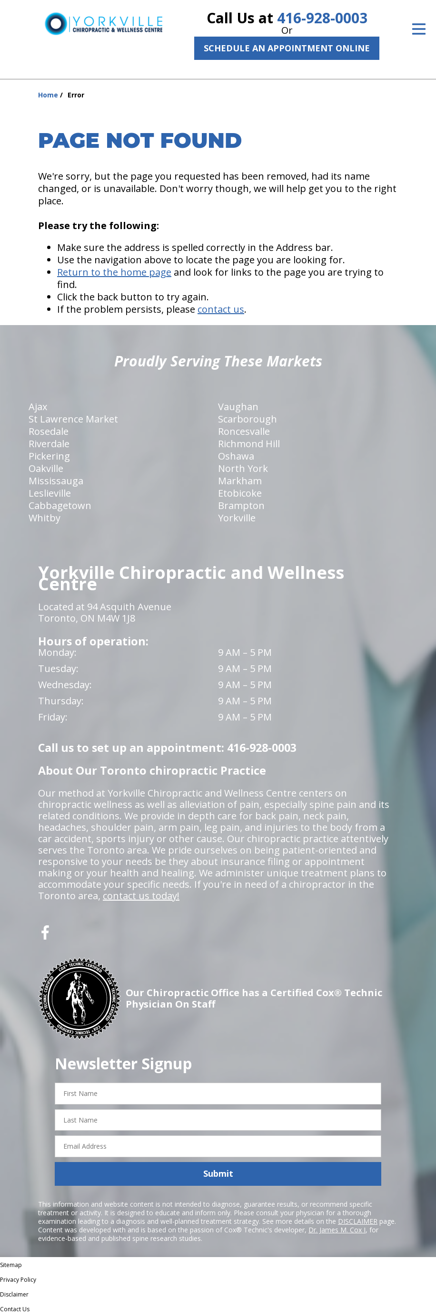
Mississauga (56, 480)
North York (243, 468)
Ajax (38, 406)
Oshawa (236, 456)
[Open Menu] (418, 29)
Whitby (44, 517)
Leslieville (50, 493)
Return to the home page (114, 272)
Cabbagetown (60, 505)
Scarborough (247, 419)
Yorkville (237, 517)
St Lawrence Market (73, 419)
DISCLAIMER (357, 1221)
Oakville (46, 468)
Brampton (241, 505)
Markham (240, 480)
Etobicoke (240, 493)
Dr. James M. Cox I (337, 1229)
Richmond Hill (249, 443)
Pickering (49, 456)
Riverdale (49, 443)
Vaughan (238, 406)
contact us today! (141, 895)
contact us (221, 309)
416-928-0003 (322, 18)
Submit (218, 1173)
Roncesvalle (244, 431)
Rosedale (49, 431)
